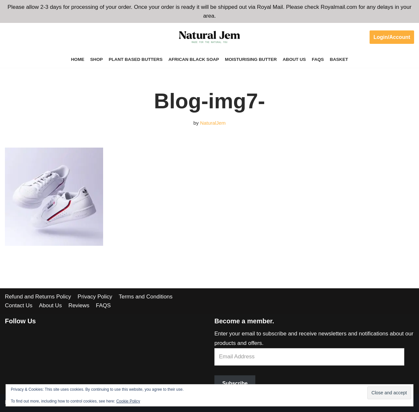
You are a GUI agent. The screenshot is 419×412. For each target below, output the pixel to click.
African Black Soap (193, 59)
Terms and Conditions (146, 297)
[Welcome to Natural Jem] (209, 37)
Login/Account (391, 37)
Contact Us (18, 305)
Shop (96, 59)
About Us (294, 59)
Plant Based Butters (136, 59)
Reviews (78, 305)
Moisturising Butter (251, 59)
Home (77, 59)
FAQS (318, 59)
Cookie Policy (128, 401)
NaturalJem (213, 123)
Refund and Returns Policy (38, 297)
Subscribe (234, 383)
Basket (339, 59)
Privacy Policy (95, 297)
